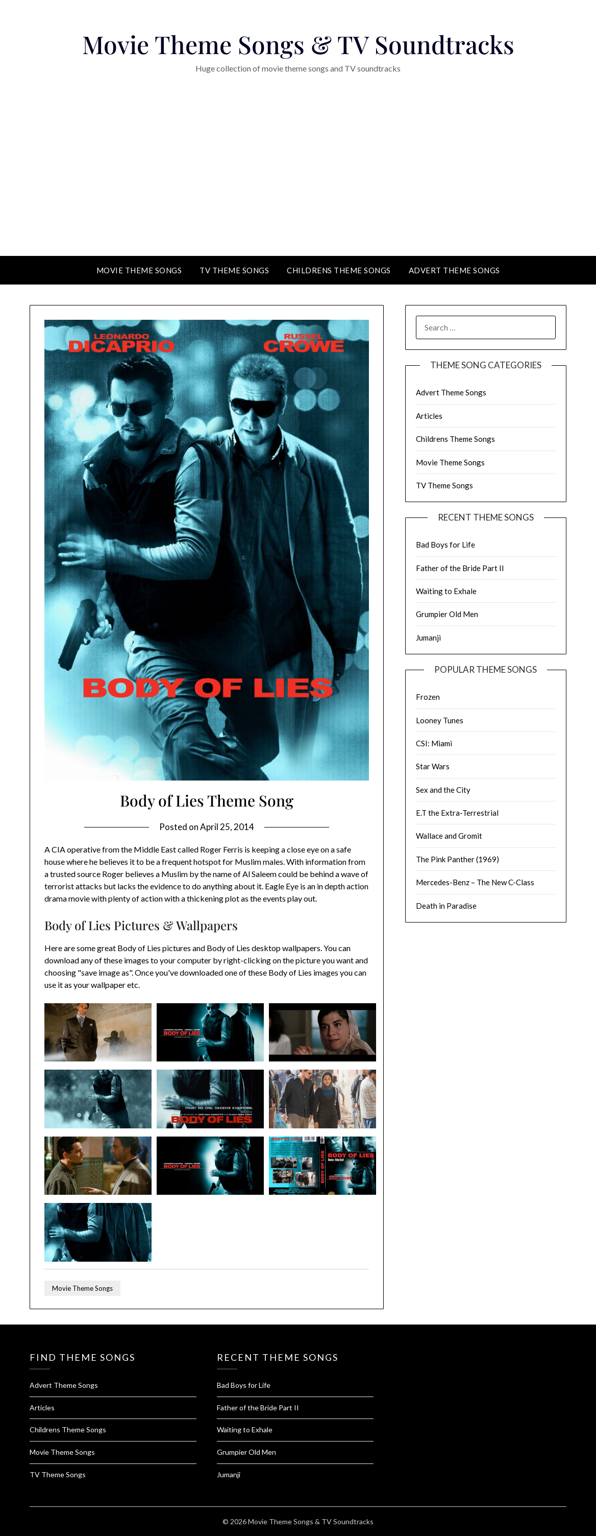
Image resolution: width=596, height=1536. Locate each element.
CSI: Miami (434, 743)
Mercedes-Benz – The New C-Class (475, 882)
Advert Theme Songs (454, 270)
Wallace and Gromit (449, 835)
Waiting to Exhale (446, 591)
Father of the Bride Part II (460, 568)
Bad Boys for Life (445, 544)
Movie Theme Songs (139, 270)
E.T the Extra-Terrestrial (457, 812)
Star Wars (433, 766)
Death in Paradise (446, 905)
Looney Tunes (439, 720)
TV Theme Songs (234, 270)
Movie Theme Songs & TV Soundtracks (298, 44)
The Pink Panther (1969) (457, 859)
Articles (429, 415)
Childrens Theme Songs (339, 270)
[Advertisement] (298, 179)
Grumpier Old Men (447, 614)
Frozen (428, 696)
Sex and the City (443, 789)
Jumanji (428, 637)
